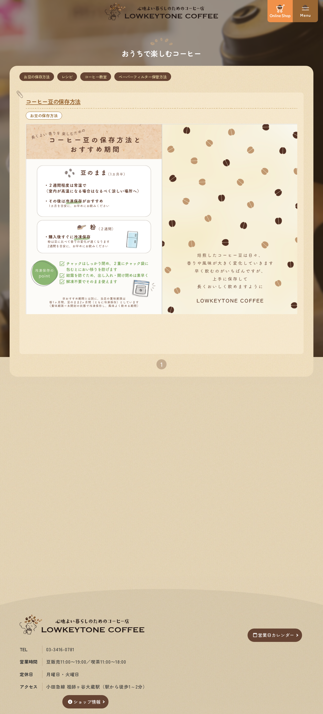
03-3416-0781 (60, 649)
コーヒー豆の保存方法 (53, 101)
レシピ (67, 76)
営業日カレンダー (273, 635)
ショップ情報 (84, 702)
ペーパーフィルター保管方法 (143, 76)
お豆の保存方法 (37, 76)
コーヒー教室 (96, 76)
